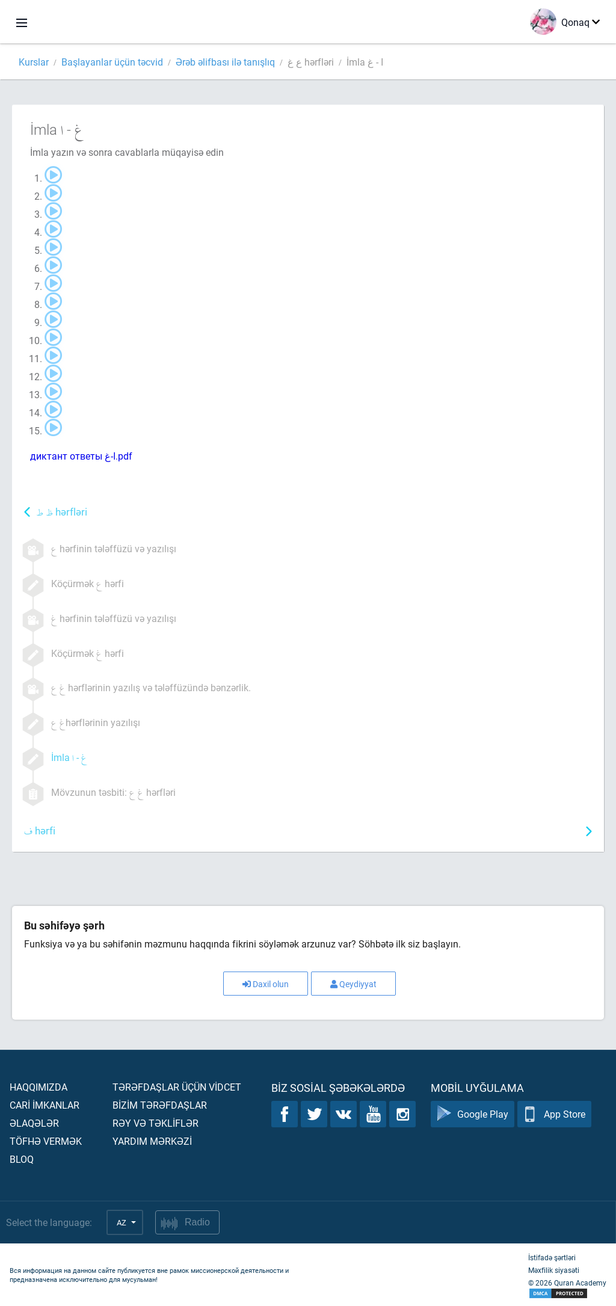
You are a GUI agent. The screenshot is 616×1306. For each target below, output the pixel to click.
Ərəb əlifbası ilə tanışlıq (225, 61)
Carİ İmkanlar (44, 1104)
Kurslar (34, 61)
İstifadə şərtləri (552, 1257)
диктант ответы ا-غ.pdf (81, 455)
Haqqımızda (38, 1086)
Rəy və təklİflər (155, 1123)
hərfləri (61, 513)
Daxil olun (265, 984)
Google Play (472, 1113)
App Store (554, 1113)
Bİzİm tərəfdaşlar (159, 1104)
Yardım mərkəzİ (152, 1141)
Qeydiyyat (353, 984)
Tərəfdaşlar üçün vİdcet (176, 1086)
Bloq (22, 1159)
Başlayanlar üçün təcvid (112, 61)
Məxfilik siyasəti (553, 1270)
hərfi (39, 832)
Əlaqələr (34, 1123)
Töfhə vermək (46, 1141)
